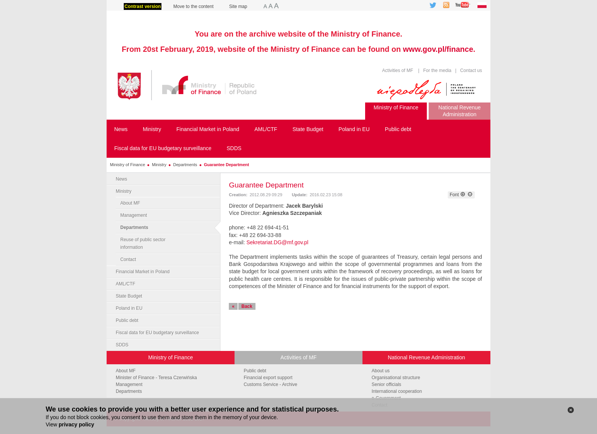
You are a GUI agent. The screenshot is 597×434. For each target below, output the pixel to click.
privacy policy (76, 424)
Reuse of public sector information (143, 243)
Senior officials (386, 384)
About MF (130, 203)
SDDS (122, 345)
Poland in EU (129, 308)
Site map (238, 6)
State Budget (129, 296)
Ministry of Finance (127, 164)
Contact (128, 259)
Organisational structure (396, 377)
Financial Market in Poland (142, 271)
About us (380, 370)
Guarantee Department (226, 164)
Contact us (470, 70)
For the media (437, 70)
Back (246, 306)
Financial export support (268, 377)
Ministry (159, 164)
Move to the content (193, 6)
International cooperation (397, 391)
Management (133, 215)
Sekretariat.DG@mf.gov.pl (277, 242)
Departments (185, 164)
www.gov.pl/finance (438, 49)
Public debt (127, 320)
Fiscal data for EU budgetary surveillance (157, 332)
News (121, 179)
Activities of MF (397, 70)
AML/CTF (125, 284)
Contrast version (143, 6)
